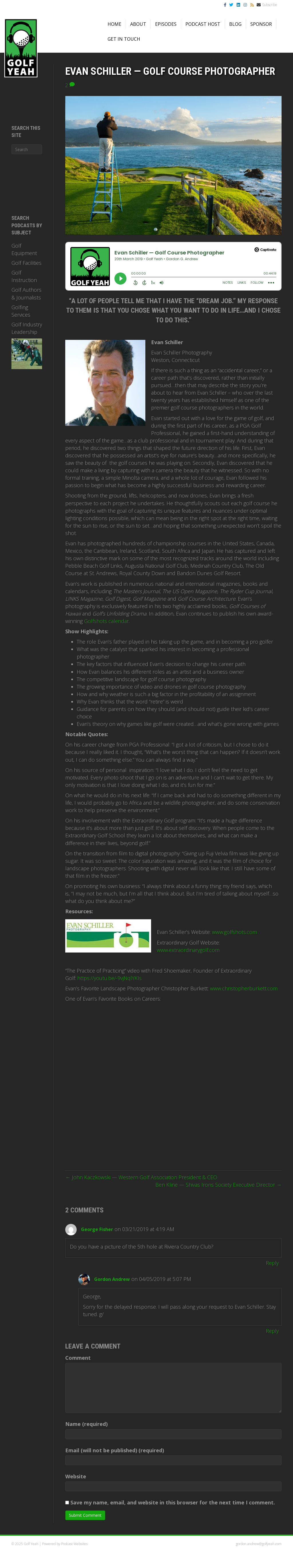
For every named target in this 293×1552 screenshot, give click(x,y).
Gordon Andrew (112, 1279)
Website (75, 1476)
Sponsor (261, 24)
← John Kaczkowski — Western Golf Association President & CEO (141, 1177)
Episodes (166, 24)
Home (114, 24)
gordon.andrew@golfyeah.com (259, 1543)
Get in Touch (124, 39)
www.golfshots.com (234, 931)
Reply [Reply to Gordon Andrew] (272, 1330)
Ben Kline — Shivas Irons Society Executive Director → (218, 1184)
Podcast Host (202, 24)
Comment (78, 1357)
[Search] (26, 149)
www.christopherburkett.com (244, 988)
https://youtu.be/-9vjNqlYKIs (109, 978)
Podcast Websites (74, 1543)
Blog (235, 24)
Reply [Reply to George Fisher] (272, 1262)
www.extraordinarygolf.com (188, 950)
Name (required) (86, 1423)
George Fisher (97, 1229)
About (138, 24)
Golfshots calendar (106, 621)
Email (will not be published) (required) (114, 1450)
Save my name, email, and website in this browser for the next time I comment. (172, 1502)
